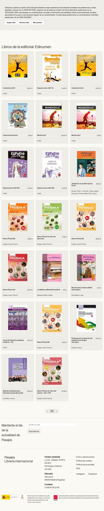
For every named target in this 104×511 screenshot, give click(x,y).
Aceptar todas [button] (11, 22)
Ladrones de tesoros (10, 135)
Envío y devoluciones (85, 457)
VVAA (5, 93)
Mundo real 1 (41, 135)
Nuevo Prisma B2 (9, 239)
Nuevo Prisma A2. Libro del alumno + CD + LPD (46, 392)
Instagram (80, 474)
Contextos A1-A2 (77, 88)
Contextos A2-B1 (9, 88)
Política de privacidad (85, 464)
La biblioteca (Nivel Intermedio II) (48, 290)
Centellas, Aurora (9, 398)
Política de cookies (84, 461)
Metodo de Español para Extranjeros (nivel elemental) (13, 392)
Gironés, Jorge (88, 191)
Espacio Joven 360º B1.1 (45, 188)
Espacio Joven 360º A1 (45, 88)
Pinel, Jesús (92, 193)
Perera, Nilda (83, 193)
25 (52, 411)
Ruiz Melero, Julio (77, 295)
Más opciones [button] (37, 22)
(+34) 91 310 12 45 (52, 487)
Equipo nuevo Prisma (10, 244)
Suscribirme (34, 431)
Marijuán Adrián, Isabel (45, 295)
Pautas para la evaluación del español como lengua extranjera (82, 340)
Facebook (92, 474)
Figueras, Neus (77, 348)
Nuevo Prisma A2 (9, 290)
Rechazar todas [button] (24, 22)
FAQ (78, 468)
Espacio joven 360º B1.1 (11, 188)
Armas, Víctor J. (77, 191)
